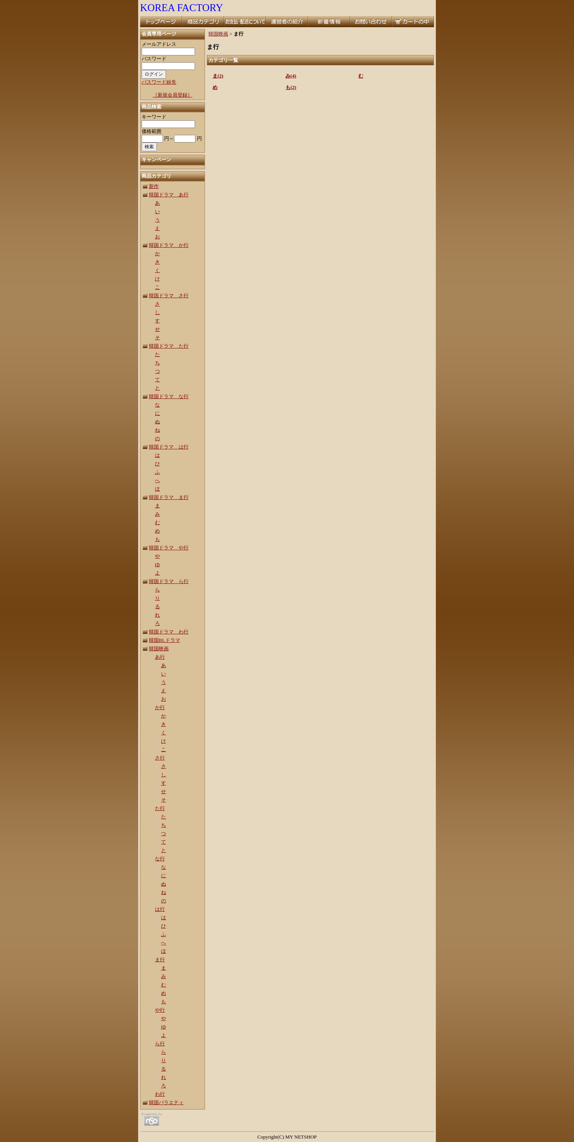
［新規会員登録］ (172, 95)
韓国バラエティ (166, 1102)
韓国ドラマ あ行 (169, 195)
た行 (160, 808)
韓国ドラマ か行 (169, 245)
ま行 (160, 959)
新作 (154, 186)
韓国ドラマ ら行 (169, 581)
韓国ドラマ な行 (169, 396)
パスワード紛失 (159, 82)
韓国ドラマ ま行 (169, 497)
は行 (160, 909)
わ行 (160, 1094)
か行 (160, 707)
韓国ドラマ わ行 (169, 632)
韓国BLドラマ (164, 640)
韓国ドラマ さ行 (169, 295)
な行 (160, 859)
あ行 (160, 657)
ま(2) (218, 76)
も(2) (290, 87)
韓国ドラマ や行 (169, 548)
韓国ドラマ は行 (169, 447)
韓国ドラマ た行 (169, 346)
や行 (160, 1010)
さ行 (160, 758)
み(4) (290, 76)
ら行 (160, 1043)
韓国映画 (159, 648)
